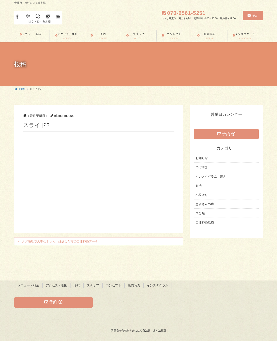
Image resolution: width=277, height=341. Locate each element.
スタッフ (93, 285)
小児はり (202, 195)
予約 (253, 15)
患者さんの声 (205, 204)
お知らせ (202, 158)
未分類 (200, 213)
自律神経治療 (205, 222)
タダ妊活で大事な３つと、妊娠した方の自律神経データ (60, 241)
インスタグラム (157, 285)
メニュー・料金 (28, 285)
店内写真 (134, 285)
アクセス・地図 (56, 285)
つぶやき (202, 167)
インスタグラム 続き (211, 176)
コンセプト (113, 285)
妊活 (199, 185)
